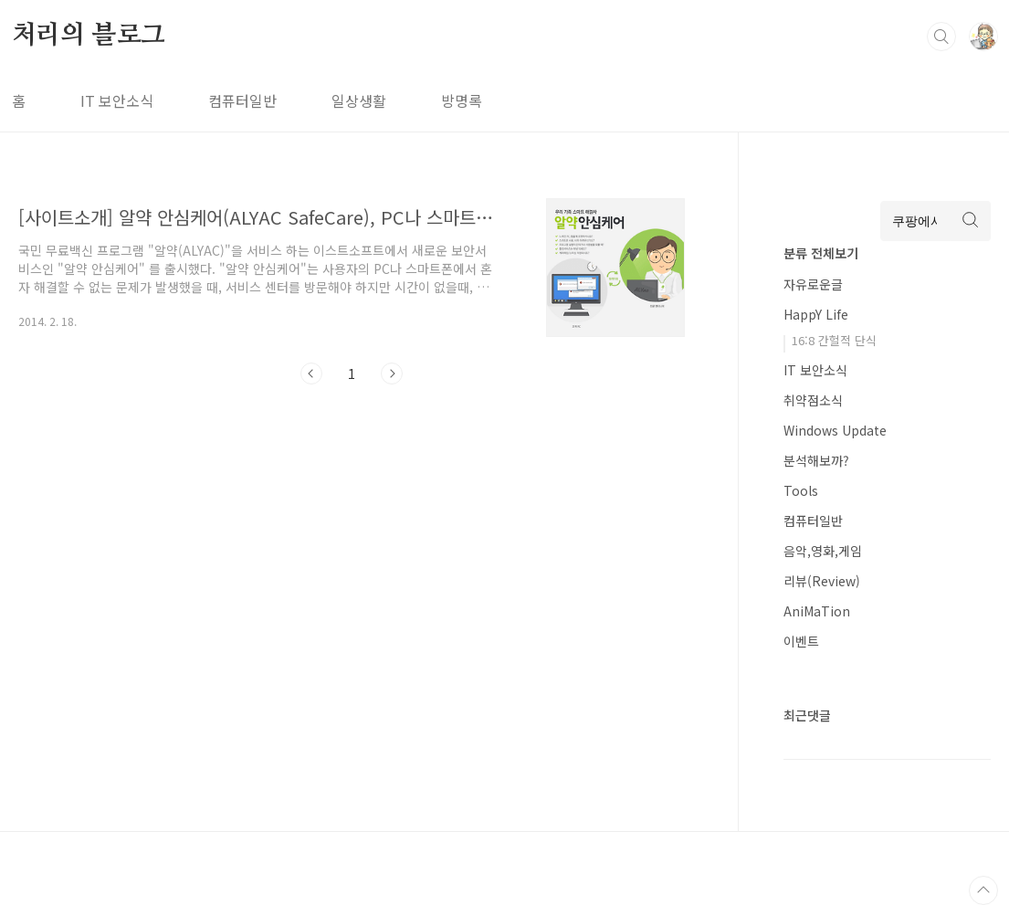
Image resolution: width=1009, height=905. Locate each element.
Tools (800, 490)
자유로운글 (813, 284)
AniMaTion (816, 611)
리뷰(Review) (821, 581)
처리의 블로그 (89, 35)
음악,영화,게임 (822, 551)
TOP (983, 890)
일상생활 (358, 100)
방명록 (461, 100)
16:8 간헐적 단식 (834, 340)
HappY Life (815, 314)
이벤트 (801, 641)
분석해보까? (816, 460)
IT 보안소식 (116, 100)
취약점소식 (813, 400)
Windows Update (835, 430)
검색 (941, 36)
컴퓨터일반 (242, 100)
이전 (311, 373)
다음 (392, 373)
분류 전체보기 (820, 253)
